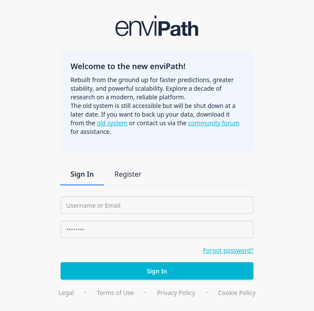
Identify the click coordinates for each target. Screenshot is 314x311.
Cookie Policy (236, 293)
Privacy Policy (176, 293)
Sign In (82, 174)
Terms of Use (115, 293)
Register (128, 174)
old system (112, 123)
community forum (214, 123)
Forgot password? (228, 250)
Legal (66, 293)
